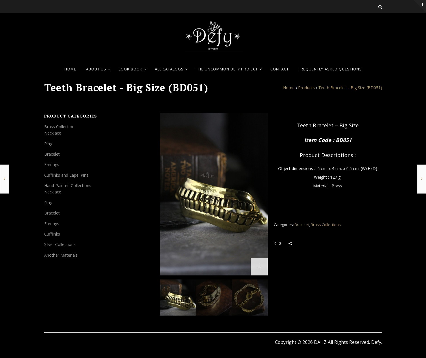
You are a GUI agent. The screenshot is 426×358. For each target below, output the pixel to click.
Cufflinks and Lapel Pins (66, 175)
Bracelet (302, 224)
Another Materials (61, 255)
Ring (48, 143)
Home (289, 87)
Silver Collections (60, 244)
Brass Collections (326, 224)
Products (306, 87)
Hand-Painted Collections (67, 185)
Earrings (51, 164)
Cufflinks (52, 234)
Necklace (52, 133)
